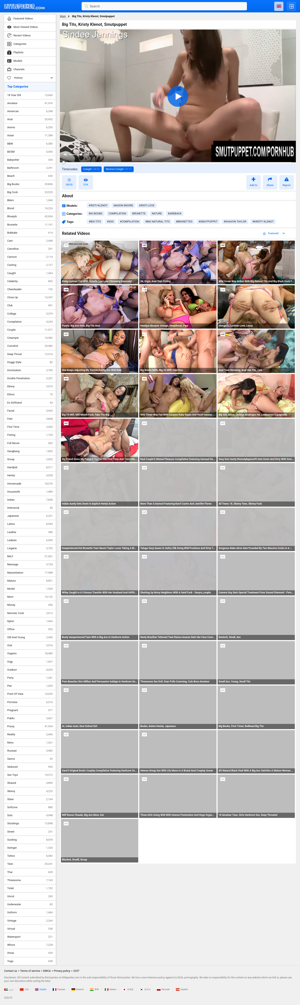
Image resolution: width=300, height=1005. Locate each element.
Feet (30, 419)
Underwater (30, 904)
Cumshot (30, 346)
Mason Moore (123, 205)
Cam (30, 241)
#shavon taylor (235, 221)
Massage (30, 564)
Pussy (30, 726)
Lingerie (30, 548)
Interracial (30, 508)
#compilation (129, 221)
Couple (30, 330)
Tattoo (30, 856)
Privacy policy (62, 970)
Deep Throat (30, 354)
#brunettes (184, 221)
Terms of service (30, 970)
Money (30, 605)
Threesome (30, 880)
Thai (30, 872)
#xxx (110, 221)
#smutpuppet (208, 221)
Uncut (30, 896)
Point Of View (30, 694)
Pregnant (30, 710)
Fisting (30, 435)
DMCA (47, 970)
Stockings (30, 823)
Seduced (30, 767)
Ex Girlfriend (30, 403)
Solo (30, 815)
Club (30, 305)
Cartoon (30, 257)
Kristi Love (146, 205)
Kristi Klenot (98, 205)
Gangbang (30, 451)
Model (30, 589)
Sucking (30, 840)
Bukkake (30, 233)
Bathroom (30, 168)
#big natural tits (157, 221)
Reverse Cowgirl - (119, 169)
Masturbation (30, 573)
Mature (30, 581)
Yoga (30, 961)
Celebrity (30, 281)
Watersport (30, 937)
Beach (30, 176)
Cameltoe (30, 249)
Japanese (30, 516)
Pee (30, 686)
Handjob (30, 467)
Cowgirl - (91, 169)
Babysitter (30, 160)
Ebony (30, 386)
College (30, 314)
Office (30, 629)
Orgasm (30, 653)
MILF (30, 556)
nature (157, 213)
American (30, 111)
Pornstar (30, 702)
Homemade (30, 484)
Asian (30, 135)
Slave (30, 799)
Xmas (30, 953)
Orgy (30, 662)
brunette (138, 213)
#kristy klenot (263, 221)
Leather (30, 532)
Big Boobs (30, 184)
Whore (30, 945)
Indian (30, 500)
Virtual (30, 929)
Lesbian (30, 540)
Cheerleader (30, 289)
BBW (30, 144)
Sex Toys (30, 775)
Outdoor (30, 670)
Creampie (30, 338)
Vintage (30, 921)
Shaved (30, 783)
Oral (30, 645)
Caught (30, 273)
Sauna (30, 759)
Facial (30, 411)
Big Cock (30, 192)
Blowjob (30, 216)
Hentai (30, 475)
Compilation (30, 322)
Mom (30, 597)
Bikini (30, 200)
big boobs (95, 213)
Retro (30, 743)
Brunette (30, 225)
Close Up (30, 297)
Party (30, 678)
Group (30, 459)
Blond (30, 208)
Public (30, 718)
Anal (30, 119)
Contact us (10, 970)
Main (63, 16)
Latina (30, 524)
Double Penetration (30, 378)
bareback (174, 213)
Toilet (30, 888)
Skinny (30, 791)
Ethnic (30, 394)
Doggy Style (30, 362)
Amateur (30, 103)
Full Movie (30, 443)
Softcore (30, 807)
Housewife (30, 492)
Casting (30, 265)
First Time (30, 427)
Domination (30, 370)
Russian (30, 751)
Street (30, 832)
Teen (30, 864)
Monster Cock (30, 613)
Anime (30, 127)
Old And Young (30, 637)
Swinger (30, 848)
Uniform (30, 912)
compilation (117, 213)
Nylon (30, 621)
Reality (30, 734)
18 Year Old (30, 95)
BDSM (30, 152)
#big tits (95, 221)
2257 (76, 970)
